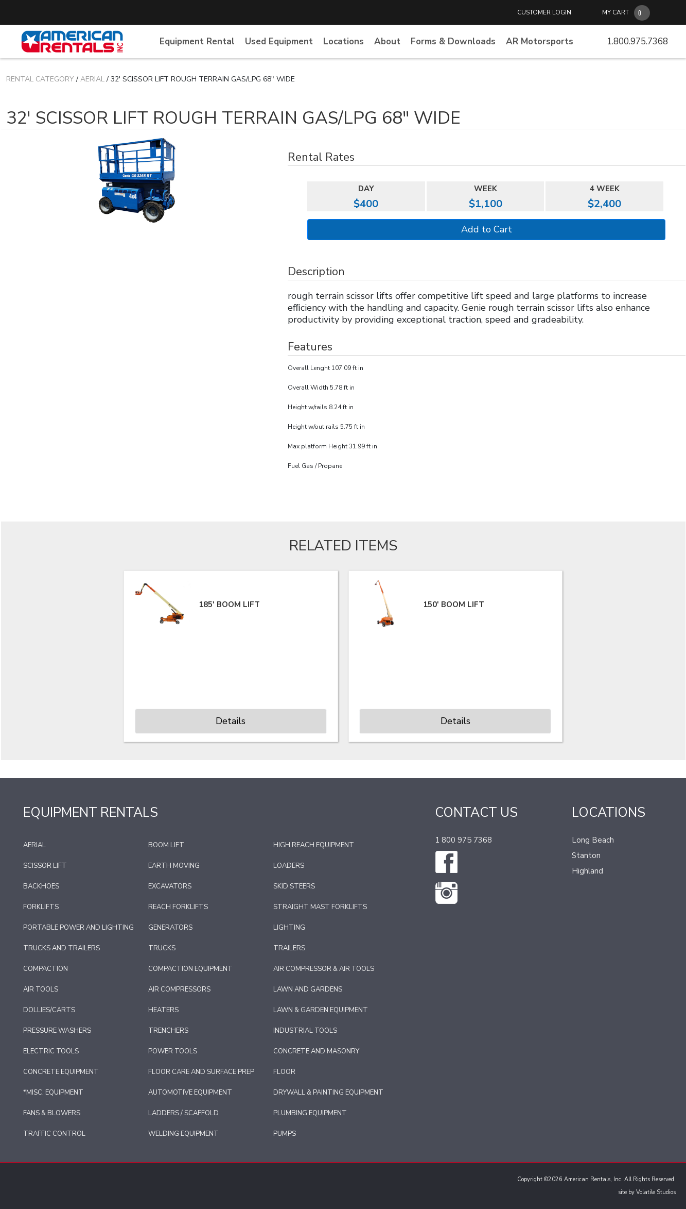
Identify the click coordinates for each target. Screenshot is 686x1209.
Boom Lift (166, 845)
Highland (587, 871)
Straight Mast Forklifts (320, 907)
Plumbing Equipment (310, 1113)
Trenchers (168, 1030)
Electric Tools (51, 1051)
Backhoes (41, 886)
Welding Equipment (183, 1133)
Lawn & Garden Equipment (320, 1010)
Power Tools (172, 1051)
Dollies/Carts (49, 1010)
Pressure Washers (57, 1030)
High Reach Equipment (313, 845)
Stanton (586, 855)
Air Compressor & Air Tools (323, 968)
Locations (343, 41)
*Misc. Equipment (53, 1092)
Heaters (163, 1010)
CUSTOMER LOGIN (544, 12)
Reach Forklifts (178, 907)
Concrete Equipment (61, 1072)
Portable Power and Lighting (78, 927)
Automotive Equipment (190, 1092)
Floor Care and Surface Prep (201, 1072)
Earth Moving (174, 865)
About (387, 41)
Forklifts (41, 907)
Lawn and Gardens (307, 989)
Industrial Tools (305, 1030)
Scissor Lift (45, 865)
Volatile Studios (656, 1192)
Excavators (169, 886)
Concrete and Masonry (316, 1051)
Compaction (45, 968)
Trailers (289, 948)
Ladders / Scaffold (183, 1113)
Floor (284, 1072)
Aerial (92, 79)
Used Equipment (279, 41)
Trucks (161, 948)
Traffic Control (54, 1133)
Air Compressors (179, 989)
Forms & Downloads (453, 41)
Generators (170, 927)
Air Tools (40, 989)
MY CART (615, 12)
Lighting (289, 927)
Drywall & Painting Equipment (328, 1092)
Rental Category (40, 79)
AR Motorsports (539, 41)
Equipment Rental (197, 41)
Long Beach (593, 840)
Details (230, 721)
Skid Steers (294, 886)
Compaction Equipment (190, 968)
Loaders (288, 865)
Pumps (284, 1133)
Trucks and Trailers (61, 948)
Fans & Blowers (51, 1113)
